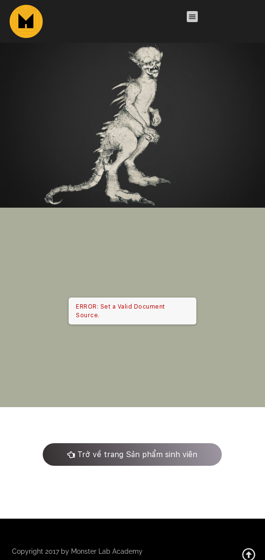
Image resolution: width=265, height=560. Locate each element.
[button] (192, 16)
